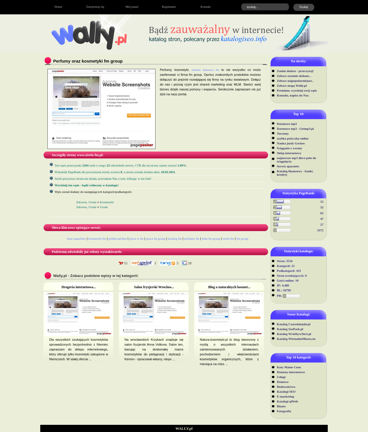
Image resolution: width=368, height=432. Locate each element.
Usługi (281, 377)
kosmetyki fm (97, 238)
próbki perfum (117, 238)
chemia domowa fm (205, 69)
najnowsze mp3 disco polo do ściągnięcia (296, 159)
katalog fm (174, 238)
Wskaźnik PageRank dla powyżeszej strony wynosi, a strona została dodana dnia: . (115, 172)
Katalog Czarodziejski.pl (293, 324)
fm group (242, 238)
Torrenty (283, 133)
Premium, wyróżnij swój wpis (297, 90)
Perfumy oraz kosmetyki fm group (88, 61)
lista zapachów (76, 238)
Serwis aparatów (288, 166)
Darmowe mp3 (287, 123)
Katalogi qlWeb (287, 401)
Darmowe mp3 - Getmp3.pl (295, 128)
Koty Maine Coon (289, 367)
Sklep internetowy (289, 153)
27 (321, 224)
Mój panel (132, 6)
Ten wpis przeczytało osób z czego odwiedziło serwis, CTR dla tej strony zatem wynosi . (121, 165)
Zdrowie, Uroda (86, 202)
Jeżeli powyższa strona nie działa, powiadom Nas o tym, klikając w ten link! (103, 178)
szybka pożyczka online (292, 138)
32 (321, 207)
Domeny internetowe (291, 372)
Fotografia (284, 411)
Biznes (281, 406)
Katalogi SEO (286, 391)
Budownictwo (286, 386)
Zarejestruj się (95, 6)
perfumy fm (191, 238)
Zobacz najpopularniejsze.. (295, 80)
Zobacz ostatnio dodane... (294, 76)
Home (58, 6)
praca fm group (155, 238)
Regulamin (169, 6)
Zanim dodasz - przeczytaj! (295, 71)
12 (321, 201)
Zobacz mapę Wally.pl (292, 85)
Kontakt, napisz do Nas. (293, 95)
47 (321, 218)
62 (321, 213)
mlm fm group (211, 238)
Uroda (104, 207)
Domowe (283, 381)
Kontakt (205, 6)
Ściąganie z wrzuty (289, 148)
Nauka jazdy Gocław (291, 143)
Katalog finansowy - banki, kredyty (295, 172)
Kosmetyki (107, 202)
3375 (320, 230)
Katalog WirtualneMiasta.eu (296, 338)
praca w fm (136, 238)
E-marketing (285, 396)
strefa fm (228, 238)
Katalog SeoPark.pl (290, 329)
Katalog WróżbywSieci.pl (294, 334)
